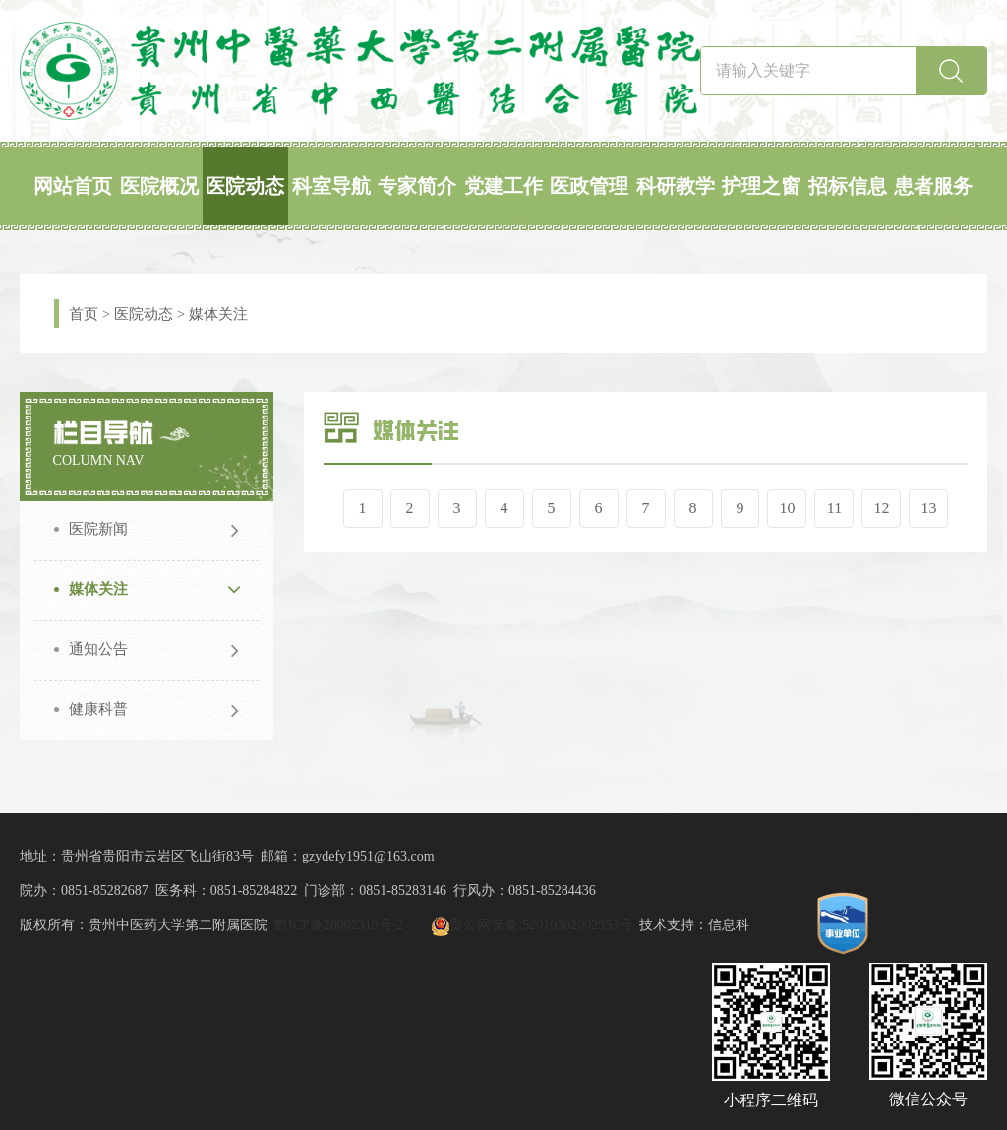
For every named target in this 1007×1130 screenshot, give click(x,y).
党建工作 (503, 186)
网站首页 (72, 186)
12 (882, 508)
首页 (83, 314)
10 (788, 508)
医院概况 (159, 186)
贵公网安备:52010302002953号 (540, 925)
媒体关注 (218, 314)
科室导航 (331, 186)
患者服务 (933, 186)
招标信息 (847, 186)
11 (834, 508)
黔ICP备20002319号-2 (338, 925)
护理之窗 (761, 186)
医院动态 (245, 186)
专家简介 (417, 186)
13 (929, 508)
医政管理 (589, 186)
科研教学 (675, 186)
